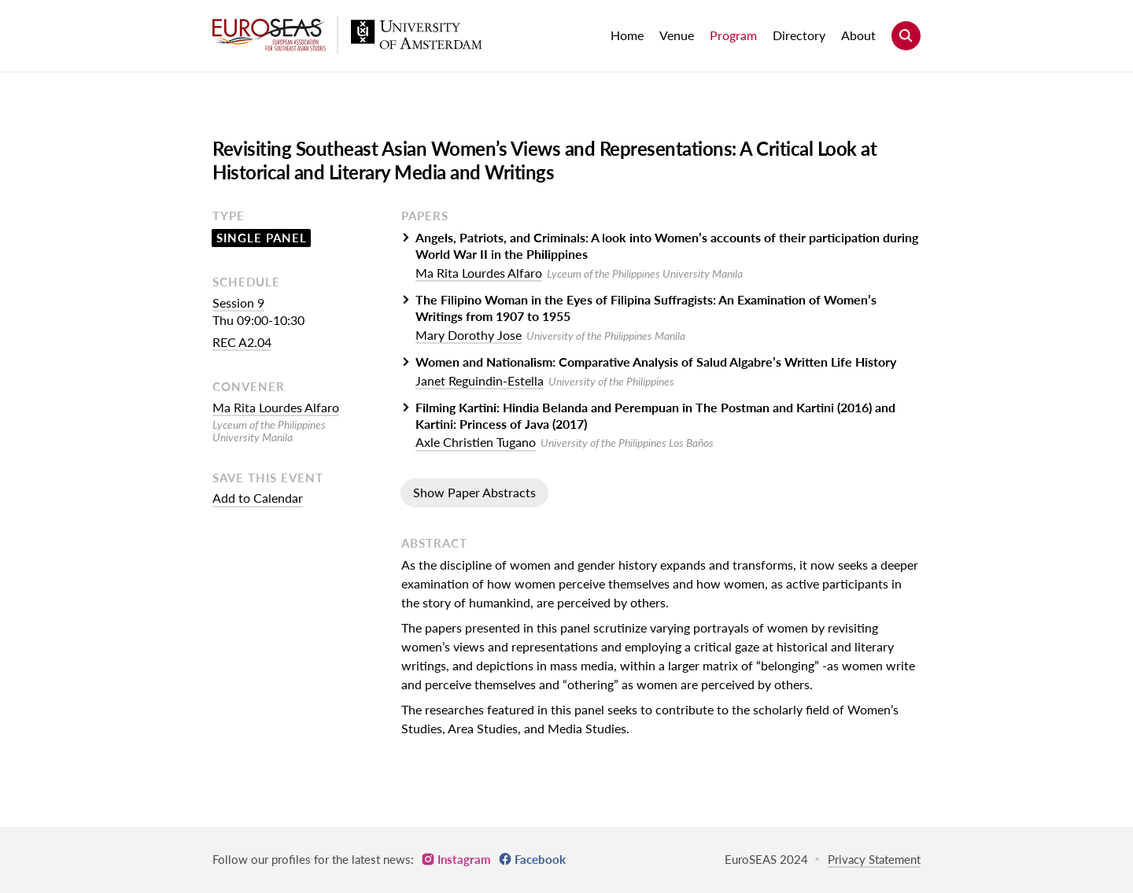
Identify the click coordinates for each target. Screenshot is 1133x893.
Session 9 (238, 302)
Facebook (540, 859)
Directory (799, 35)
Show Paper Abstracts (474, 492)
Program (733, 35)
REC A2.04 (241, 341)
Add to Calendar (257, 497)
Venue (676, 35)
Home (627, 35)
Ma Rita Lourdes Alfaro (275, 407)
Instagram (464, 859)
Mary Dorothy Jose (468, 334)
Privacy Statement (874, 859)
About (858, 35)
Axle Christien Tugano (475, 441)
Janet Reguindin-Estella (479, 380)
